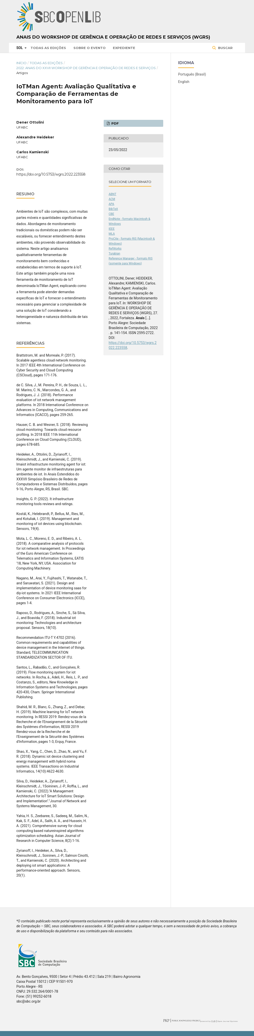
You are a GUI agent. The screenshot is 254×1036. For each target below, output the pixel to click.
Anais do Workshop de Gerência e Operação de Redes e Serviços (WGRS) (113, 37)
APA (111, 204)
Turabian (114, 253)
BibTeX (113, 209)
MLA (112, 233)
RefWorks (115, 248)
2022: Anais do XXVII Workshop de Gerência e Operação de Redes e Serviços (86, 68)
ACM (112, 199)
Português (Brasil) (192, 74)
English (183, 82)
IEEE (112, 229)
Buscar (225, 48)
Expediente (124, 48)
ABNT (112, 194)
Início (21, 63)
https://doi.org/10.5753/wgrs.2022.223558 (51, 174)
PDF (114, 123)
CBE (111, 214)
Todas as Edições (48, 48)
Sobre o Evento (89, 48)
